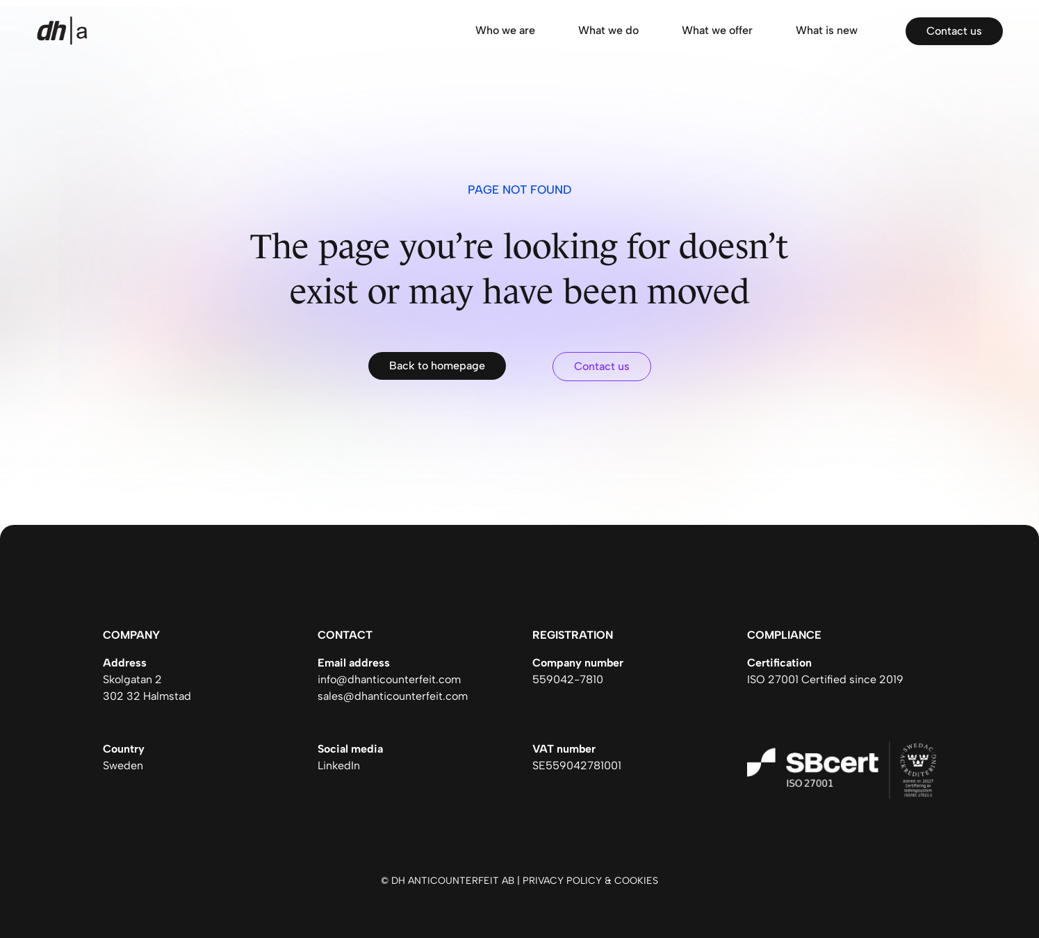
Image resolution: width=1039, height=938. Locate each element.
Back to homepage (437, 365)
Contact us (954, 30)
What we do (608, 30)
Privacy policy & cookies (590, 881)
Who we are (505, 30)
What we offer (717, 30)
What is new (827, 30)
